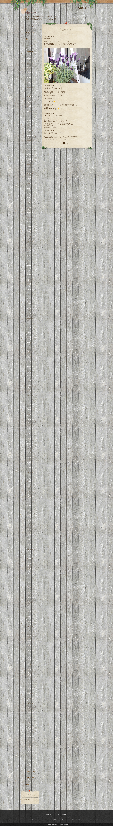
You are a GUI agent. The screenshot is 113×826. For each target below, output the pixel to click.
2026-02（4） (30, 72)
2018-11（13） (30, 491)
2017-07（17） (30, 568)
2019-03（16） (30, 472)
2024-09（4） (30, 154)
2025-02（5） (30, 130)
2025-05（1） (30, 116)
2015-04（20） (30, 698)
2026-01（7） (30, 77)
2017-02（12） (30, 592)
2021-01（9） (30, 366)
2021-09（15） (30, 327)
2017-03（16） (30, 587)
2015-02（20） (30, 707)
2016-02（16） (30, 650)
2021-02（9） (30, 361)
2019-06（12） (30, 457)
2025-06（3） (30, 111)
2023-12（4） (30, 197)
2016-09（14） (30, 616)
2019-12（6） (30, 428)
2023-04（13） (30, 236)
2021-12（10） (30, 313)
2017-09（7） (30, 558)
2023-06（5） (30, 226)
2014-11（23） (30, 722)
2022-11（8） (30, 260)
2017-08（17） (30, 563)
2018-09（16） (30, 501)
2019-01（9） (30, 481)
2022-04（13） (30, 294)
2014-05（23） (30, 751)
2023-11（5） (30, 202)
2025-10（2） (30, 92)
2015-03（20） (30, 703)
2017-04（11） (30, 582)
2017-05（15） (30, 578)
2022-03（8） (30, 298)
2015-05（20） (30, 693)
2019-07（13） (30, 452)
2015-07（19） (30, 683)
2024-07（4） (30, 164)
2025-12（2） (30, 82)
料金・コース (29, 39)
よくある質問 (30, 777)
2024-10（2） (30, 149)
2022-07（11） (30, 279)
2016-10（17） (30, 611)
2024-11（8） (30, 144)
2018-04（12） (30, 525)
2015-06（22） (30, 688)
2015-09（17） (30, 674)
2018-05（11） (30, 520)
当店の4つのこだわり (30, 32)
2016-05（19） (30, 635)
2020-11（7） (30, 375)
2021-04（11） (30, 351)
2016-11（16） (30, 606)
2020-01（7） (30, 424)
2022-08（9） (30, 274)
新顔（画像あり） (49, 38)
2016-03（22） (30, 645)
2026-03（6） (30, 67)
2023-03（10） (30, 241)
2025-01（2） (30, 135)
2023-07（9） (30, 221)
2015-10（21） (30, 669)
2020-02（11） (30, 419)
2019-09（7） (30, 443)
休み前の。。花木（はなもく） (53, 88)
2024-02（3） (30, 188)
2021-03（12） (30, 356)
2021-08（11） (30, 332)
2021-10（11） (30, 323)
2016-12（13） (30, 602)
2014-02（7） (30, 765)
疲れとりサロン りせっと (56, 814)
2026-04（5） (30, 63)
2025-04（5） (30, 120)
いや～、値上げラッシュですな (53, 116)
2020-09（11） (30, 385)
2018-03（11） (30, 529)
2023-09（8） (30, 212)
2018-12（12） (30, 486)
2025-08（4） (30, 101)
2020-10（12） (30, 380)
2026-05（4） (30, 58)
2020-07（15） (30, 395)
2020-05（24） (30, 404)
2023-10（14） (30, 207)
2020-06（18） (30, 400)
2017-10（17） (30, 553)
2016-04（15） (30, 640)
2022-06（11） (30, 284)
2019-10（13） (30, 438)
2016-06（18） (30, 630)
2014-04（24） (30, 756)
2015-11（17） (30, 664)
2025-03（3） (30, 125)
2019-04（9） (30, 467)
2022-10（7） (30, 265)
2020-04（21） (30, 409)
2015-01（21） (30, 712)
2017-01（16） (30, 597)
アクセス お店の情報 (29, 771)
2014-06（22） (30, 746)
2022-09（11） (30, 270)
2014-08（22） (30, 736)
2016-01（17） (30, 655)
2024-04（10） (30, 178)
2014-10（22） (30, 727)
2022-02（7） (30, 303)
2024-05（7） (30, 173)
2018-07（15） (30, 510)
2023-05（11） (30, 231)
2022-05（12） (30, 289)
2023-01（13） (30, 250)
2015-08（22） (30, 679)
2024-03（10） (30, 183)
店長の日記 (30, 51)
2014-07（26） (30, 741)
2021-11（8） (30, 318)
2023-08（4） (30, 217)
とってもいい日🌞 (49, 101)
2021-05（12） (30, 347)
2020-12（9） (30, 371)
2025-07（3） (30, 106)
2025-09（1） (30, 96)
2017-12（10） (30, 544)
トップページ (29, 26)
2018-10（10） (30, 496)
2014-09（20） (30, 732)
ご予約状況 (30, 45)
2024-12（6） (30, 140)
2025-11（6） (30, 87)
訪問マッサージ (30, 784)
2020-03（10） (30, 414)
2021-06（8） (30, 342)
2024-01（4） (30, 193)
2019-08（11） (30, 448)
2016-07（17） (30, 626)
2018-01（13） (30, 539)
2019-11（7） (30, 433)
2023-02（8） (30, 246)
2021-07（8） (30, 337)
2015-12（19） (30, 659)
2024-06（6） (30, 169)
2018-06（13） (30, 515)
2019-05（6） (30, 462)
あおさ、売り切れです (50, 133)
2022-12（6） (30, 255)
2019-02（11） (30, 476)
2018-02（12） (30, 534)
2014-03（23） (30, 760)
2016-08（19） (30, 621)
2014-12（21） (30, 717)
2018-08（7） (30, 505)
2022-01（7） (30, 308)
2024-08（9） (30, 159)
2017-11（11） (30, 549)
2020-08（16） (30, 390)
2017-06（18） (30, 573)
